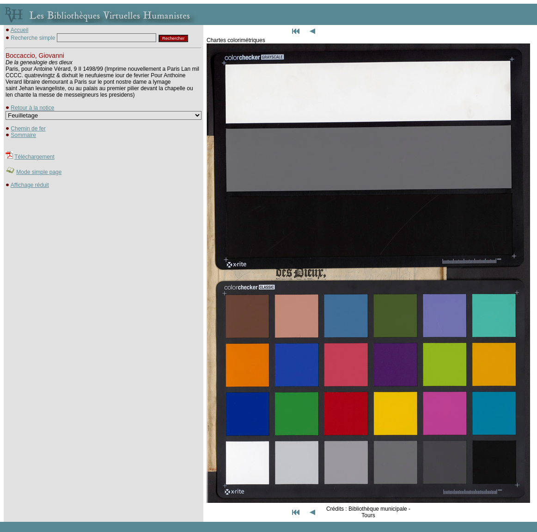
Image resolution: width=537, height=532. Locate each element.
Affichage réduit (30, 185)
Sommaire (23, 135)
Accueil (20, 30)
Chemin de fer (28, 128)
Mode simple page (38, 172)
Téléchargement (34, 157)
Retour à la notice (32, 108)
